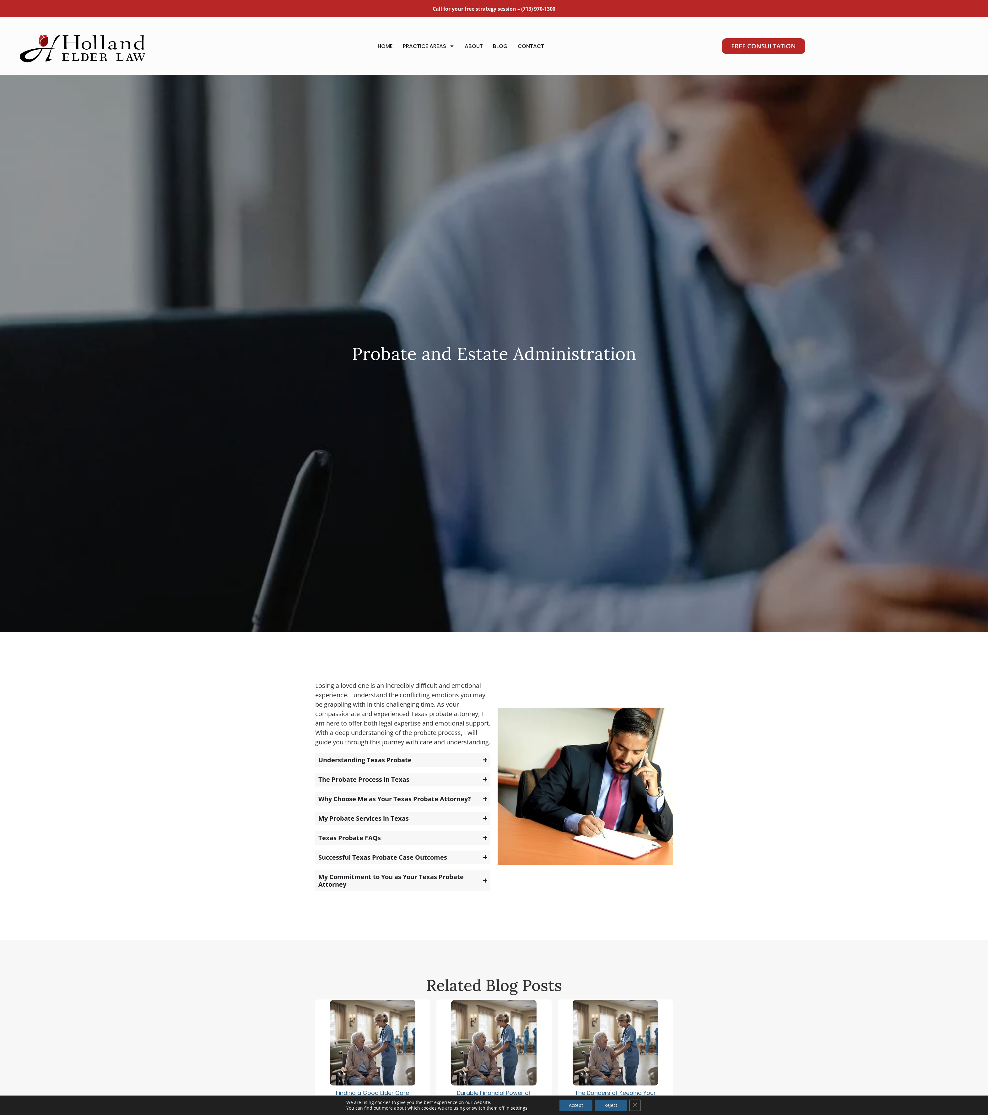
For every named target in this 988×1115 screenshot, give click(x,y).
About (474, 46)
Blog (500, 46)
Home (385, 46)
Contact (531, 46)
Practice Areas (429, 46)
